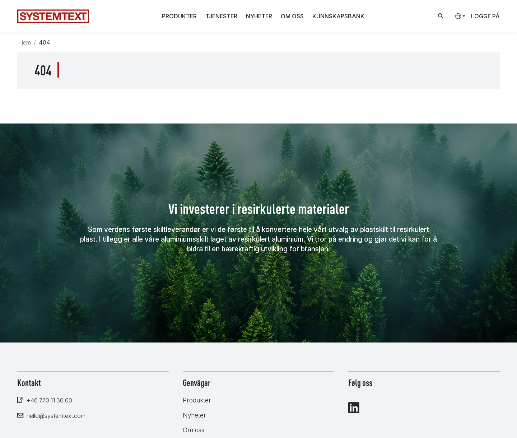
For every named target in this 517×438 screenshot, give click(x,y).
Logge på (485, 16)
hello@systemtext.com (56, 415)
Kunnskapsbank (338, 16)
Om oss (292, 16)
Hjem (24, 42)
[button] (457, 16)
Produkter (179, 16)
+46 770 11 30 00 (49, 400)
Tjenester (221, 16)
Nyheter (259, 16)
